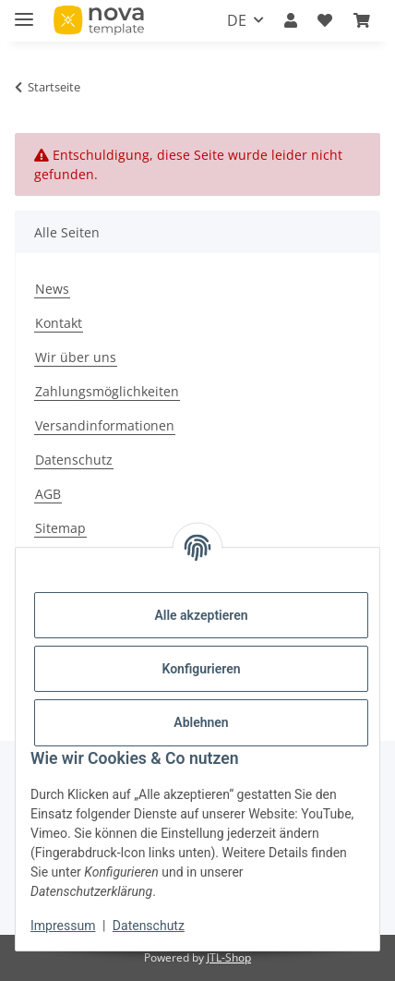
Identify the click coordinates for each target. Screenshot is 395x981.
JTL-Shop (229, 957)
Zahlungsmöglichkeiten (107, 391)
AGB (48, 494)
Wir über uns (75, 357)
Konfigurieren (201, 668)
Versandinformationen (104, 425)
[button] (290, 20)
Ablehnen (201, 722)
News (52, 288)
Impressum (62, 925)
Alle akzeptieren (200, 615)
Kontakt (58, 323)
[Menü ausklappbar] (24, 11)
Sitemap (60, 528)
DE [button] (236, 20)
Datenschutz (149, 925)
